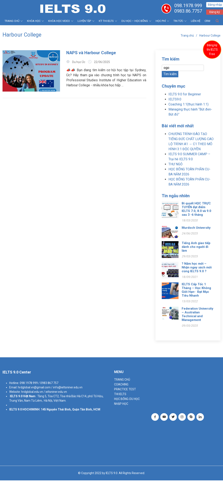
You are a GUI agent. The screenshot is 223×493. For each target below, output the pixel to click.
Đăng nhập (215, 4)
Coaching (121, 384)
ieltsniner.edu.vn (56, 391)
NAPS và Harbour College (91, 52)
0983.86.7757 (188, 11)
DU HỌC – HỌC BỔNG (136, 20)
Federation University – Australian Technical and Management (197, 314)
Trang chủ (187, 35)
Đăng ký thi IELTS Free (212, 49)
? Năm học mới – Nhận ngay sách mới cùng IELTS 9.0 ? (197, 267)
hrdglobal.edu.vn (32, 391)
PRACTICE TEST (125, 389)
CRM (207, 20)
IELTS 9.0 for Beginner (184, 94)
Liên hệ (195, 20)
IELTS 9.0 (16, 396)
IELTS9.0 (174, 99)
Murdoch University (196, 228)
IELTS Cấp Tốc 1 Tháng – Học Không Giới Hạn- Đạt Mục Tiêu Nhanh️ (196, 289)
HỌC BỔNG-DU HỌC (127, 398)
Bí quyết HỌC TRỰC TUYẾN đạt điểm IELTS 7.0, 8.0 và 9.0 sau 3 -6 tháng (196, 209)
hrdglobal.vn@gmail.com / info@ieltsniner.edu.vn (50, 387)
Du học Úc (78, 61)
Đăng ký (214, 12)
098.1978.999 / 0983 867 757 (39, 383)
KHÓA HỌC (35, 20)
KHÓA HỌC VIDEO (60, 20)
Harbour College (209, 35)
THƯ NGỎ (175, 164)
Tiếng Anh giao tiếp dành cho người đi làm (196, 246)
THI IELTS (120, 394)
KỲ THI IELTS (108, 20)
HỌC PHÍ (162, 20)
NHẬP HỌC (121, 403)
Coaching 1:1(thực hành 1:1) (188, 104)
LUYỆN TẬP (86, 20)
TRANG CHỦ (14, 20)
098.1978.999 (188, 5)
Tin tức (180, 20)
